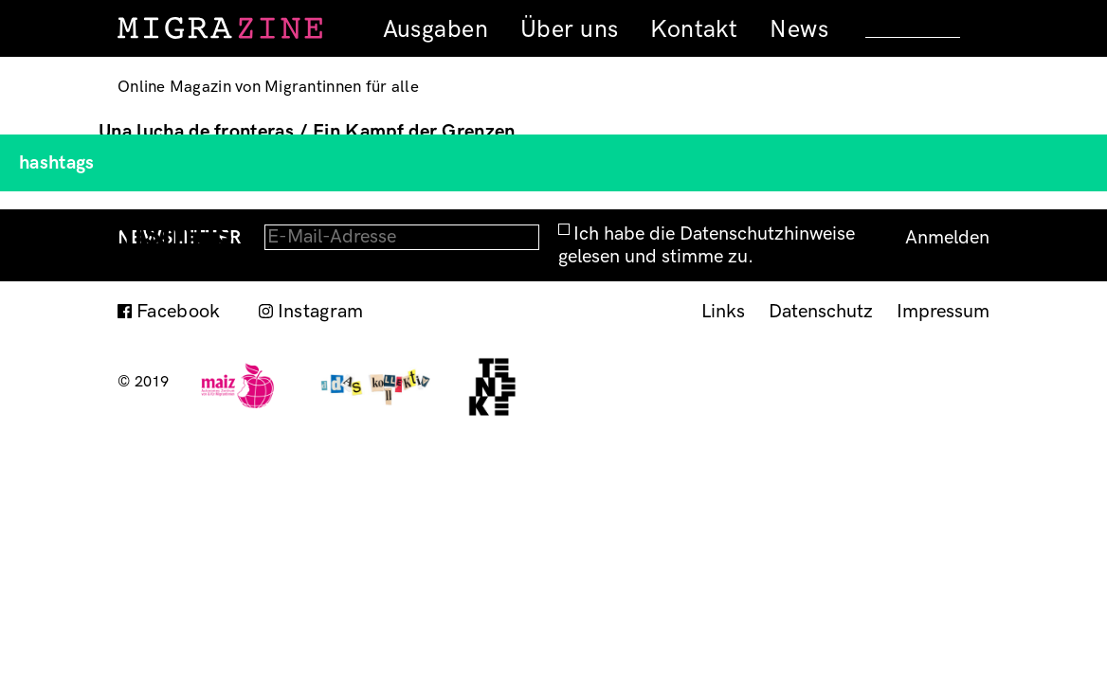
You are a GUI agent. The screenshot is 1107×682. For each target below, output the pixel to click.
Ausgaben (435, 29)
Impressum (943, 311)
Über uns (569, 29)
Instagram (321, 311)
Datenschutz (821, 311)
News (799, 29)
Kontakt (693, 29)
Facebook (178, 311)
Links (723, 311)
